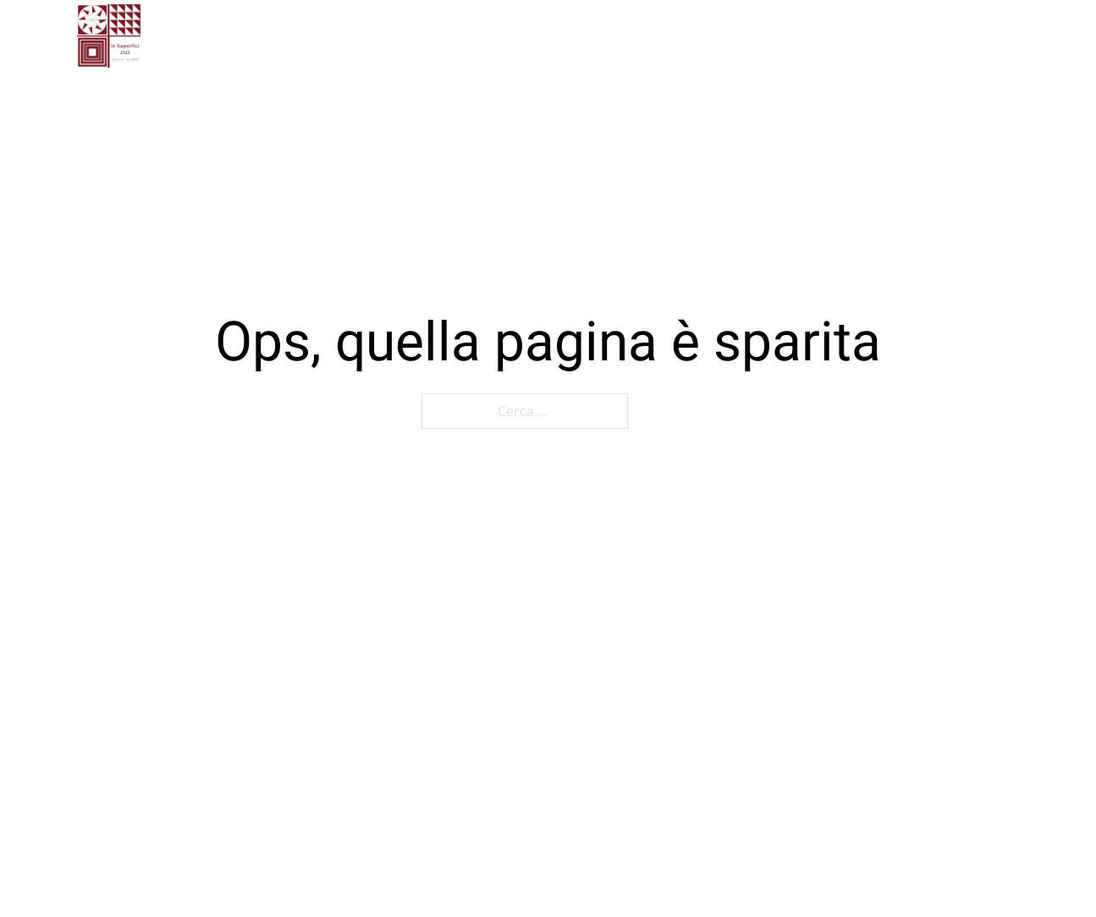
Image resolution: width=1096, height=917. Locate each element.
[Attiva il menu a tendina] (740, 36)
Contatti (600, 35)
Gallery (516, 35)
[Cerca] (972, 36)
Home (340, 35)
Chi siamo (426, 35)
